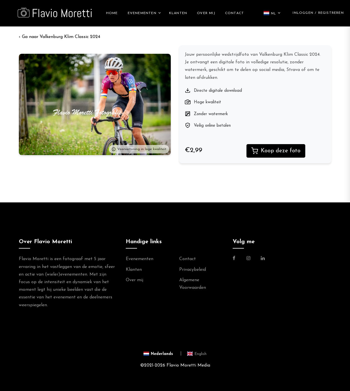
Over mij (206, 13)
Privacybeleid (192, 269)
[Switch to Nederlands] (162, 354)
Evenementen (142, 13)
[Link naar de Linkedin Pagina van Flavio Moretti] (262, 259)
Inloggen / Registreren (318, 13)
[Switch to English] (197, 354)
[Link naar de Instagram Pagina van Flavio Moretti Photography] (248, 259)
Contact (234, 13)
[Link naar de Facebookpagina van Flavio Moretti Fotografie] (237, 259)
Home (112, 13)
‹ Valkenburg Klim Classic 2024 (59, 37)
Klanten (178, 13)
